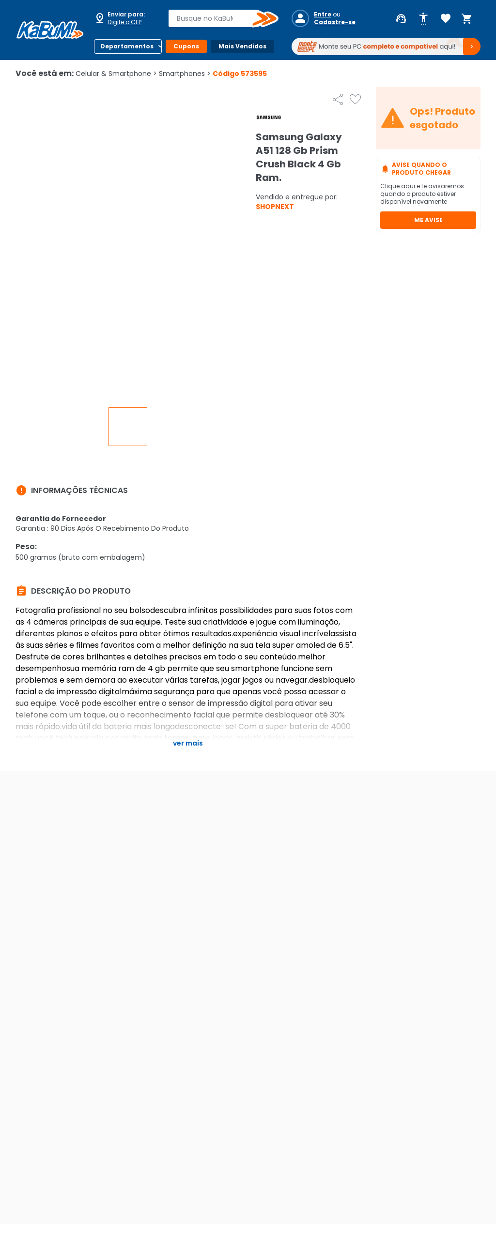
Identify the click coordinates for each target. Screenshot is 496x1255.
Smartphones (185, 73)
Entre (322, 14)
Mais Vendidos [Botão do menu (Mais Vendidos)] (242, 46)
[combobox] (216, 18)
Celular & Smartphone (116, 73)
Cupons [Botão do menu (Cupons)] (186, 46)
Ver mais (188, 743)
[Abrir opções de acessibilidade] (423, 19)
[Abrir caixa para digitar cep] (125, 18)
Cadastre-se (335, 22)
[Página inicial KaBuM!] (50, 30)
